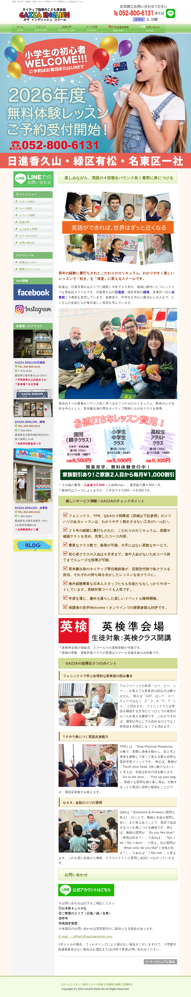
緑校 (118, 984)
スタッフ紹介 (27, 201)
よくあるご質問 (28, 229)
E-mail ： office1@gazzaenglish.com (85, 936)
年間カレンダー (28, 262)
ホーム (67, 984)
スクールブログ (28, 235)
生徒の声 (24, 222)
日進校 (110, 984)
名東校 (127, 984)
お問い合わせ (27, 242)
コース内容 (25, 208)
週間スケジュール (29, 269)
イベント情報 (27, 215)
